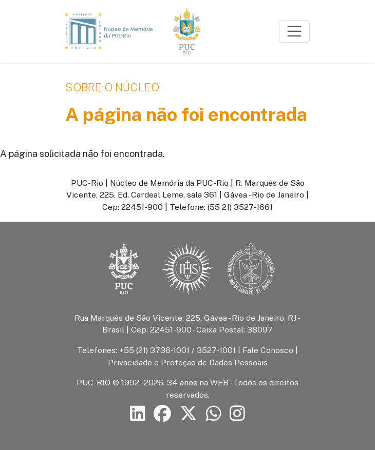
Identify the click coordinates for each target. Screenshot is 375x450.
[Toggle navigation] (294, 31)
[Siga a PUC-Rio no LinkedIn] (137, 413)
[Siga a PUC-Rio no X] (188, 413)
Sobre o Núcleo (112, 87)
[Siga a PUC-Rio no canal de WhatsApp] (213, 413)
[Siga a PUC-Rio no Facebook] (162, 413)
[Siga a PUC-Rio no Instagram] (237, 413)
